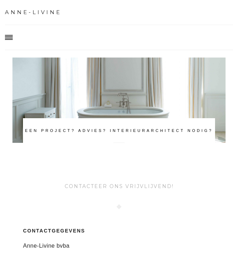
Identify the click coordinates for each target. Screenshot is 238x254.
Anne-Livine (33, 12)
